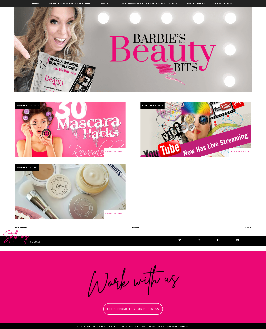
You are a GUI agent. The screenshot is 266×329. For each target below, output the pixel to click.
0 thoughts (149, 152)
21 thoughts (25, 215)
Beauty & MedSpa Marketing (69, 3)
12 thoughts (25, 152)
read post (114, 151)
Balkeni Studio (177, 326)
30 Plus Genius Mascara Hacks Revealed (70, 129)
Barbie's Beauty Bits (113, 326)
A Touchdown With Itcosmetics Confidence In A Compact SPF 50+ (70, 191)
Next (247, 227)
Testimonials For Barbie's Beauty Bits (150, 3)
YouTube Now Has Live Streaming (195, 129)
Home (36, 3)
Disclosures (196, 3)
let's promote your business (133, 309)
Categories (221, 3)
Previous (21, 227)
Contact (106, 3)
